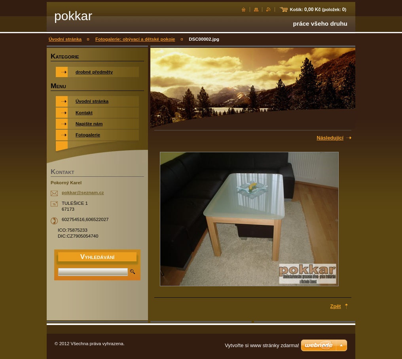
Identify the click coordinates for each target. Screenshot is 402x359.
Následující (330, 138)
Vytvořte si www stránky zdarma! (262, 345)
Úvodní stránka (65, 39)
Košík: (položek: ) (318, 9)
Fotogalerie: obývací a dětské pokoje (135, 39)
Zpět (335, 306)
